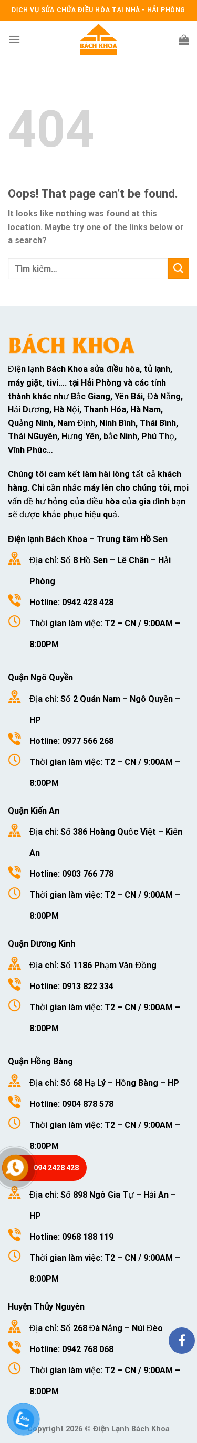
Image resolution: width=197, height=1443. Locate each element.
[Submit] (178, 268)
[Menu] (14, 39)
